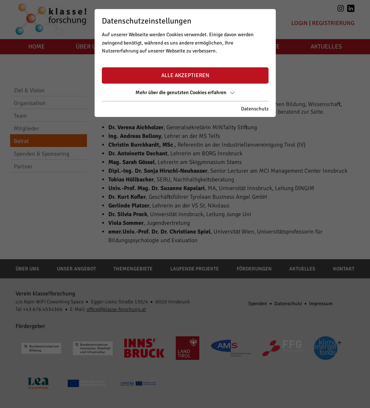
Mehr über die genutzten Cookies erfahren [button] (185, 92)
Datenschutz (255, 109)
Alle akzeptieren (185, 75)
